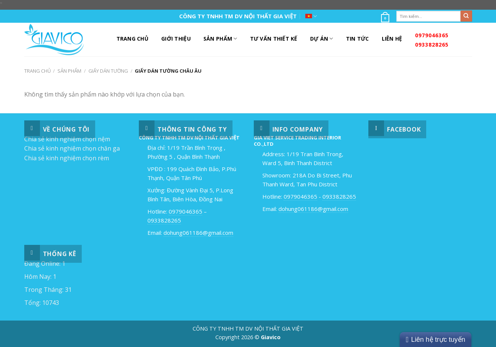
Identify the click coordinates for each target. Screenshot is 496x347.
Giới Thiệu (176, 38)
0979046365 (432, 35)
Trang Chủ (132, 38)
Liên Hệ (392, 38)
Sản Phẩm (220, 38)
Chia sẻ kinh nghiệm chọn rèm (66, 158)
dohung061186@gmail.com (198, 232)
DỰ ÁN (321, 38)
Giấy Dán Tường (108, 70)
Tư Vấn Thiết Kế (273, 38)
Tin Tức (357, 38)
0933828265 (432, 44)
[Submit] (466, 16)
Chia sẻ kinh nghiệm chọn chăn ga (72, 148)
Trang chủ (37, 70)
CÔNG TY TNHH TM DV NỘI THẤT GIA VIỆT (238, 16)
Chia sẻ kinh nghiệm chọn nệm (67, 139)
